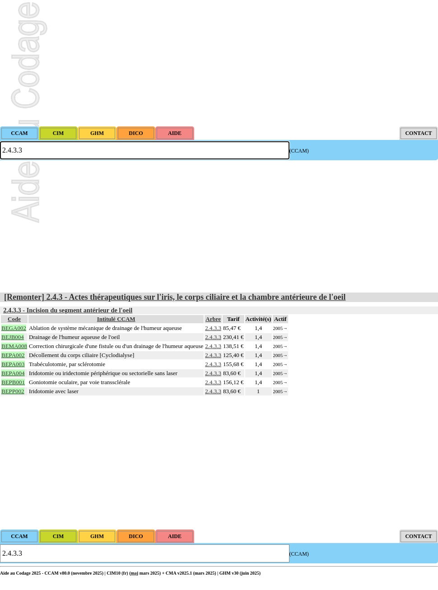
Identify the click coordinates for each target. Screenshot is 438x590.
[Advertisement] (219, 63)
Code (14, 319)
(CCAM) (299, 151)
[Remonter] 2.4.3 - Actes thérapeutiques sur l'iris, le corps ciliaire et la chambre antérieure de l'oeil (175, 297)
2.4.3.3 (213, 328)
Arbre (213, 319)
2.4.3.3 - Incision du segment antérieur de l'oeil (67, 310)
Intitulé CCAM (116, 319)
